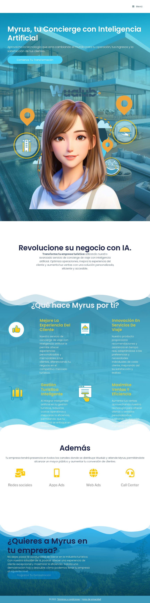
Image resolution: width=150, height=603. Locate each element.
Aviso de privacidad (91, 599)
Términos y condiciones (68, 599)
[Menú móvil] (137, 6)
